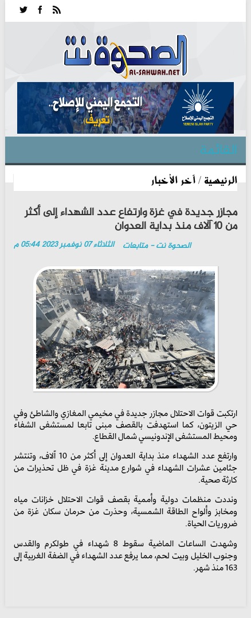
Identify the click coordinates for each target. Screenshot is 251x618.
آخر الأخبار (173, 179)
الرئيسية (220, 179)
